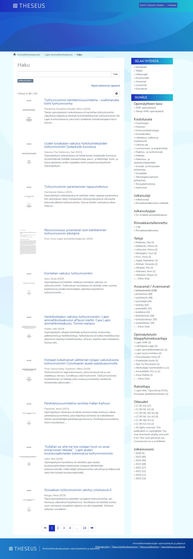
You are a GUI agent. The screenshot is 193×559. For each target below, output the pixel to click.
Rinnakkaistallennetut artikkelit (152, 203)
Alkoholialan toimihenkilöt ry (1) (152, 367)
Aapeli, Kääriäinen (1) (147, 260)
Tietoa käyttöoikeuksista (124, 546)
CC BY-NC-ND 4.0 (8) (147, 413)
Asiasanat (141, 81)
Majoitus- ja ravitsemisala (149, 152)
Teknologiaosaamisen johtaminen (146, 178)
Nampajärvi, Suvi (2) (146, 253)
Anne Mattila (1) (144, 375)
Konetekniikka (143, 134)
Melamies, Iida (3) (145, 242)
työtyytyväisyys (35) (146, 319)
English (160, 5)
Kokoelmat (141, 88)
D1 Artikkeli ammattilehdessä (151, 215)
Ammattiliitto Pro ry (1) (148, 371)
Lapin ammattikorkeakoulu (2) (151, 349)
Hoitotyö (140, 126)
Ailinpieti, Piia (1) (144, 267)
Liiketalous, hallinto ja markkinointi (146, 139)
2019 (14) (141, 478)
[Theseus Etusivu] (30, 6)
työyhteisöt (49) (144, 297)
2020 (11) (141, 475)
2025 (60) (141, 456)
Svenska (151, 5)
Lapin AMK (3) (143, 342)
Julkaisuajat (142, 74)
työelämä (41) (143, 312)
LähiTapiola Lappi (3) (146, 346)
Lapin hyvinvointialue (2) (148, 353)
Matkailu (140, 155)
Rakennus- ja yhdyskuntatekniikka (145, 161)
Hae (115, 74)
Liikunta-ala (142, 144)
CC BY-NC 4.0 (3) (145, 409)
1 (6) (138, 227)
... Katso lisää (142, 278)
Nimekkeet (141, 67)
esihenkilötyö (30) (145, 323)
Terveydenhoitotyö (145, 184)
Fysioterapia (142, 123)
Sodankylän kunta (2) (147, 360)
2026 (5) (140, 453)
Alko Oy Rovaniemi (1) (147, 364)
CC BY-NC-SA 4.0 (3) (147, 416)
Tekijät (139, 70)
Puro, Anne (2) (143, 256)
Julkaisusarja (142, 199)
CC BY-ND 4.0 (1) (145, 420)
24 (84, 528)
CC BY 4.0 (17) (143, 405)
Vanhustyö (141, 187)
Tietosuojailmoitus (149, 546)
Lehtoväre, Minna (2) (146, 249)
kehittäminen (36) (145, 315)
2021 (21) (141, 471)
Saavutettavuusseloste (173, 546)
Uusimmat (141, 85)
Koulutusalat (142, 78)
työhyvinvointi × (25, 80)
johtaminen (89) (144, 294)
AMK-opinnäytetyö (146, 107)
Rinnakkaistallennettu (147, 230)
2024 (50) (141, 460)
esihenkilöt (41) (144, 308)
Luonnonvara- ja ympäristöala (151, 148)
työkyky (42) (142, 305)
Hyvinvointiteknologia (147, 130)
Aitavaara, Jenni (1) (146, 271)
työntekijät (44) (144, 301)
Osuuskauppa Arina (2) (148, 357)
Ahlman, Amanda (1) (146, 264)
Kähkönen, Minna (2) (146, 246)
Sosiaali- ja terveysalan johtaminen (147, 168)
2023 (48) (141, 464)
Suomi (143, 5)
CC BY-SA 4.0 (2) (145, 424)
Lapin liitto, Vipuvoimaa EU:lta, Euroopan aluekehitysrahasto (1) (151, 392)
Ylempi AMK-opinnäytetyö (150, 111)
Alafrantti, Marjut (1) (146, 275)
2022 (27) (141, 467)
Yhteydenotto (102, 546)
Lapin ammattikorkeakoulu (59, 54)
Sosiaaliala (141, 173)
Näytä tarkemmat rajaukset (105, 85)
